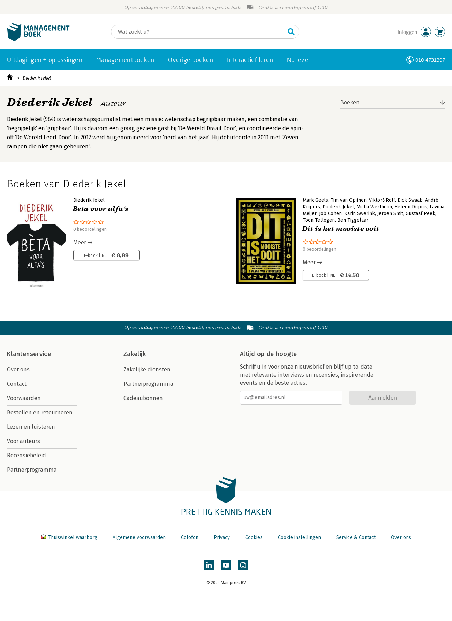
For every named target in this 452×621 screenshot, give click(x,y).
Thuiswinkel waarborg (70, 537)
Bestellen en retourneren (40, 412)
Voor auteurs (23, 441)
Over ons (18, 369)
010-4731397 (430, 60)
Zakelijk (134, 354)
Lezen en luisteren (31, 426)
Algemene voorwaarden (139, 537)
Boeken (350, 102)
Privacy (222, 537)
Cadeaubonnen (143, 398)
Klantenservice (29, 354)
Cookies (254, 537)
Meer (79, 242)
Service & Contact (356, 537)
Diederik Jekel (37, 78)
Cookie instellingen (299, 537)
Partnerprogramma (32, 469)
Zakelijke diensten (147, 369)
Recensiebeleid (26, 455)
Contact (17, 383)
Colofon (189, 537)
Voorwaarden (24, 398)
